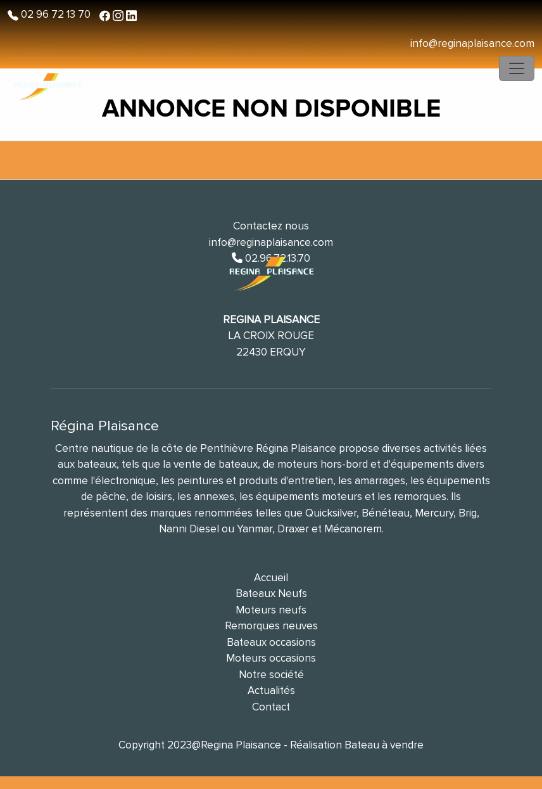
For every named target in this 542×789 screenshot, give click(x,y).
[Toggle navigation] (516, 68)
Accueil (271, 577)
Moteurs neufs (271, 610)
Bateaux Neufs (271, 593)
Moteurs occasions (271, 658)
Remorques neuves (271, 625)
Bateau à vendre (384, 745)
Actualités (271, 690)
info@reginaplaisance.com (472, 43)
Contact (271, 707)
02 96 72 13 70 (54, 14)
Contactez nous (271, 226)
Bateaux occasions (271, 642)
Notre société (271, 674)
